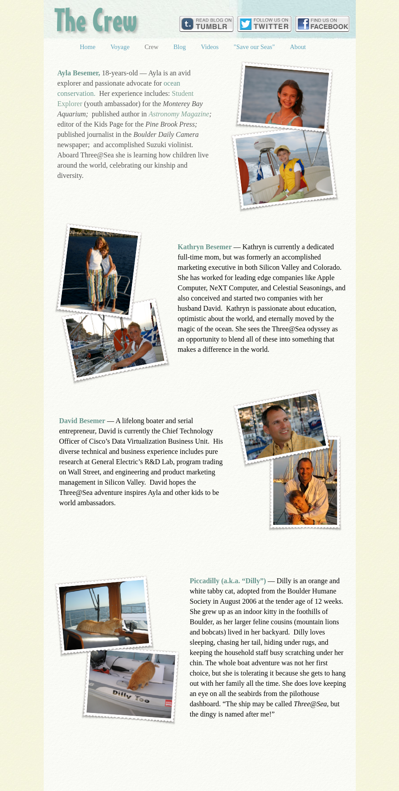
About (298, 46)
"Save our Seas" (255, 46)
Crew (152, 46)
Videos (211, 46)
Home (88, 46)
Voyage (121, 46)
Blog (180, 46)
